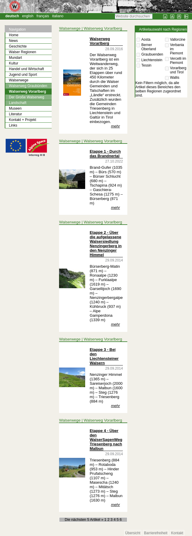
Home (13, 35)
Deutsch (12, 16)
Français (43, 16)
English (28, 16)
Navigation (17, 29)
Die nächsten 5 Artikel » (84, 520)
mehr (115, 126)
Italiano (58, 16)
